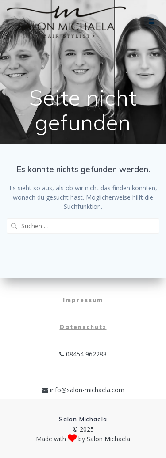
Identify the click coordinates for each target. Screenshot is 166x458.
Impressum (83, 300)
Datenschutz (83, 327)
